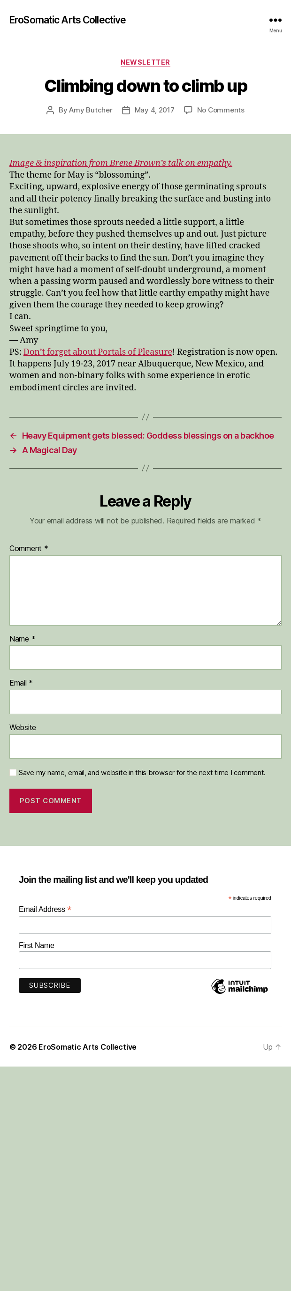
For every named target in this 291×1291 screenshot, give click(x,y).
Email (21, 683)
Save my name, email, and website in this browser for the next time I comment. (142, 773)
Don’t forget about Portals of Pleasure (97, 352)
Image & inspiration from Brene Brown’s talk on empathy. (120, 163)
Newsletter (145, 62)
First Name (36, 945)
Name (22, 639)
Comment (28, 549)
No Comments (221, 109)
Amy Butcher (90, 109)
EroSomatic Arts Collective (67, 20)
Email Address (45, 909)
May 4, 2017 (155, 109)
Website (22, 728)
